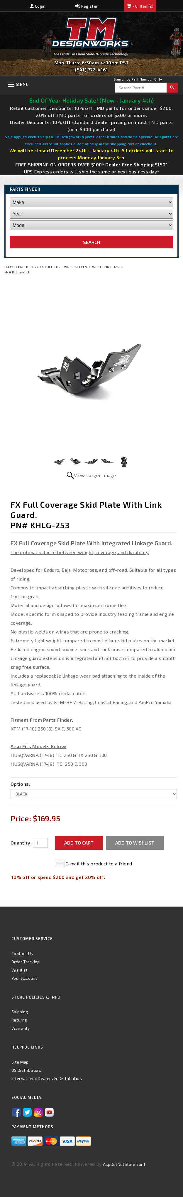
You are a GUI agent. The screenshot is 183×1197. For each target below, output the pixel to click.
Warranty (20, 1028)
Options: (20, 784)
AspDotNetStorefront (124, 1164)
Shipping (19, 1011)
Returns (19, 1019)
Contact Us (22, 953)
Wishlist (19, 969)
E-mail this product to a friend (98, 863)
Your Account (24, 978)
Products (27, 267)
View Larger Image (95, 475)
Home (10, 267)
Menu (22, 84)
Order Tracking (25, 961)
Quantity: (21, 842)
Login (37, 6)
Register (86, 6)
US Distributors (26, 1070)
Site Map (20, 1061)
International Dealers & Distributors (46, 1078)
